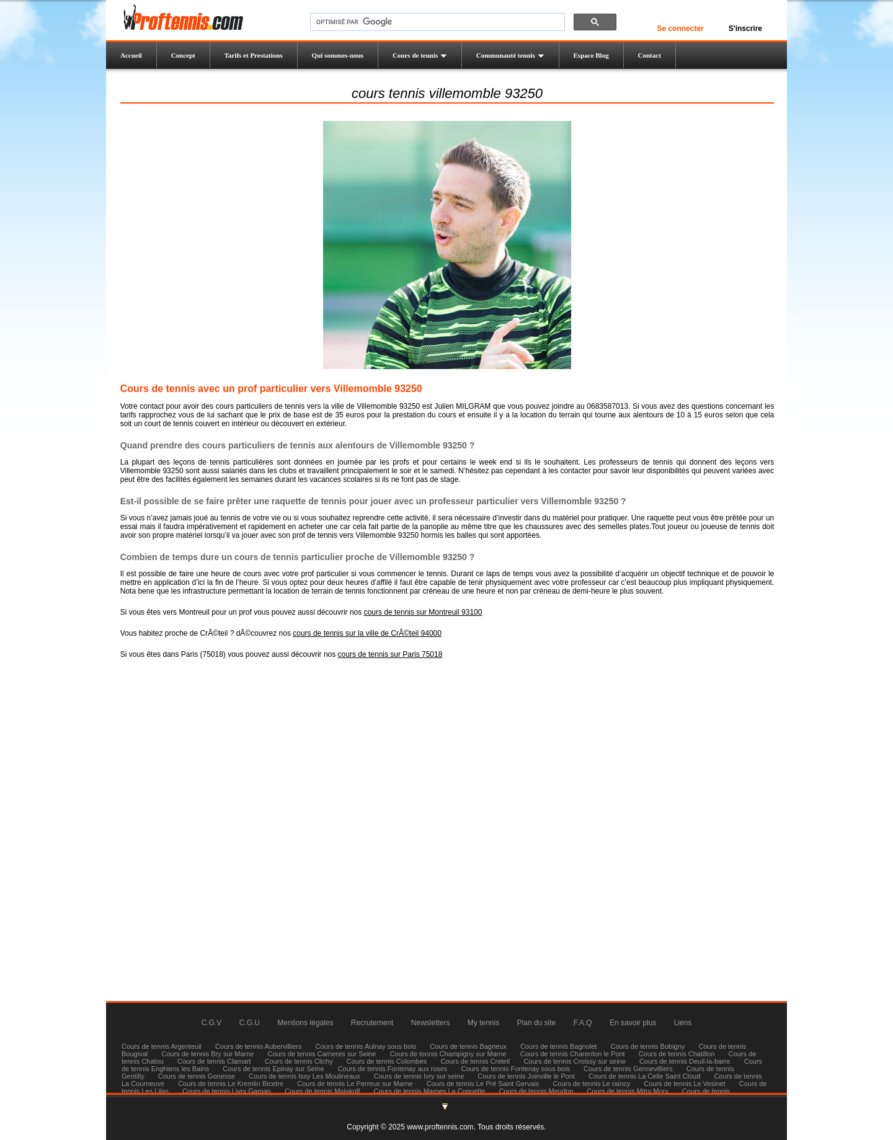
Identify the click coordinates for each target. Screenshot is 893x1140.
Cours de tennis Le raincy (591, 1083)
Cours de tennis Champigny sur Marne (447, 1054)
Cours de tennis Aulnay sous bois (366, 1046)
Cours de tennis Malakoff (322, 1091)
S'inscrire (745, 28)
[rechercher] (436, 22)
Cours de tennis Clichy (300, 1061)
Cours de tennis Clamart (214, 1061)
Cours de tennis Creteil (475, 1061)
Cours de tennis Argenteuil (162, 1046)
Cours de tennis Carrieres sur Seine (322, 1054)
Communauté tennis (510, 55)
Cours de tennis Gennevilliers (628, 1068)
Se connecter (680, 28)
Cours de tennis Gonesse (196, 1076)
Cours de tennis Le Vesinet (684, 1083)
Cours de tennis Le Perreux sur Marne (354, 1083)
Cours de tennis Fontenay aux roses (393, 1068)
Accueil (131, 55)
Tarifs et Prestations (253, 55)
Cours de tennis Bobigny (647, 1046)
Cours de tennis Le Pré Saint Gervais (483, 1083)
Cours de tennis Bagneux (468, 1046)
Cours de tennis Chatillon (677, 1054)
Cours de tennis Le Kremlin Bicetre (230, 1083)
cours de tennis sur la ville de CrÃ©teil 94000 (367, 633)
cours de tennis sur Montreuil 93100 (423, 612)
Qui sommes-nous (337, 55)
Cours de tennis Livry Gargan (226, 1091)
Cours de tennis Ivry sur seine (419, 1076)
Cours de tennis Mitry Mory (627, 1091)
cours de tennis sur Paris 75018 (390, 654)
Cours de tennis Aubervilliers (258, 1046)
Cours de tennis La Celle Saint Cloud (644, 1076)
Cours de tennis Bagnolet (558, 1046)
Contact (649, 55)
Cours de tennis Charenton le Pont (572, 1054)
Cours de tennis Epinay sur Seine (273, 1068)
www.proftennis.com (440, 1127)
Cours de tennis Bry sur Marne (207, 1054)
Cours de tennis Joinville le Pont (526, 1076)
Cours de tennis (420, 55)
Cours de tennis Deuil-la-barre (685, 1061)
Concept (183, 55)
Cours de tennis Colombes (387, 1061)
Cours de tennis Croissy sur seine (574, 1061)
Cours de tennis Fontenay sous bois (515, 1068)
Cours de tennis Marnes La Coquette (430, 1091)
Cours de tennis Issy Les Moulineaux (304, 1076)
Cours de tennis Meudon (536, 1091)
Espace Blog (591, 55)
